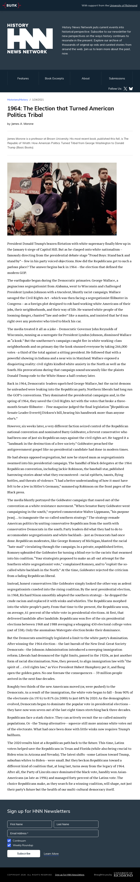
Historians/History (17, 99)
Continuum (19, 840)
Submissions (117, 78)
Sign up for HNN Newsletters (69, 874)
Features (23, 78)
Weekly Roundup (23, 845)
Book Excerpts (54, 78)
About (86, 78)
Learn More (51, 853)
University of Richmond (123, 5)
